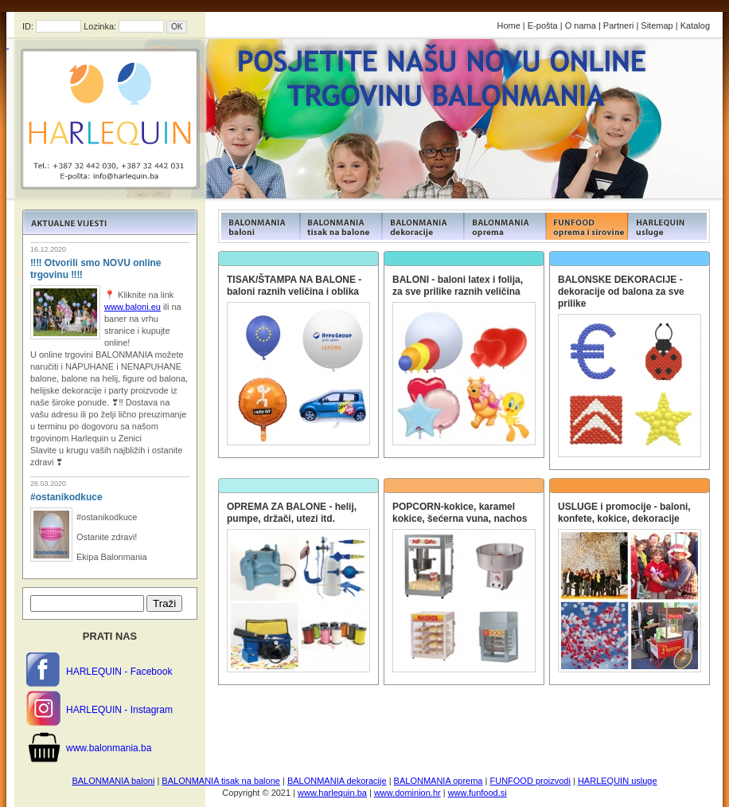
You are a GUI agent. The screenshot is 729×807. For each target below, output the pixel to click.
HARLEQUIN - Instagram (119, 709)
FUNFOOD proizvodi (529, 780)
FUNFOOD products (259, 226)
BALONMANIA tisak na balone (221, 780)
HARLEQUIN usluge (617, 780)
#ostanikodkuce (66, 497)
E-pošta (543, 25)
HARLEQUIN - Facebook (119, 671)
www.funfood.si (477, 792)
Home (508, 25)
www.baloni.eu (132, 306)
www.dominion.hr (407, 792)
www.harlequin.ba (332, 792)
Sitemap (656, 25)
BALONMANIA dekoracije (337, 780)
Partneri (618, 25)
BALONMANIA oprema (438, 780)
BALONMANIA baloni (113, 780)
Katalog (695, 25)
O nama (580, 25)
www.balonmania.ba (108, 748)
